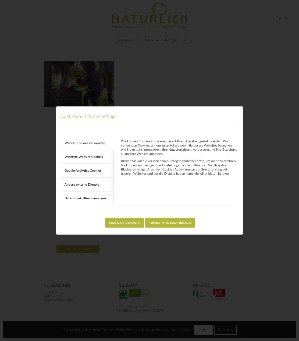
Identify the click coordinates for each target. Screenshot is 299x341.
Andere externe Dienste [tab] (81, 184)
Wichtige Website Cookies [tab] (83, 157)
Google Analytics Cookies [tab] (82, 170)
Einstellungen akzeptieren (124, 222)
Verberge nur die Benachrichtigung (170, 222)
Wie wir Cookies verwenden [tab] (84, 143)
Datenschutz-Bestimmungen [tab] (85, 198)
